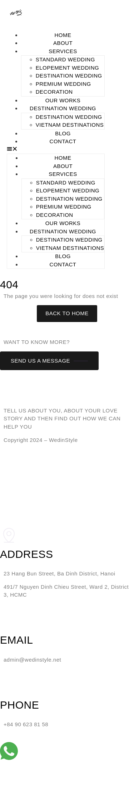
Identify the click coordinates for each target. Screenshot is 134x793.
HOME (63, 35)
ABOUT (63, 43)
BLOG (63, 133)
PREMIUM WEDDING (63, 84)
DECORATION (54, 92)
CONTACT (63, 141)
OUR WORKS (63, 100)
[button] (56, 150)
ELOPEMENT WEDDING (67, 68)
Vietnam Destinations (70, 125)
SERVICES (63, 51)
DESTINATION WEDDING (69, 76)
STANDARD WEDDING (65, 59)
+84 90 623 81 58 (26, 724)
